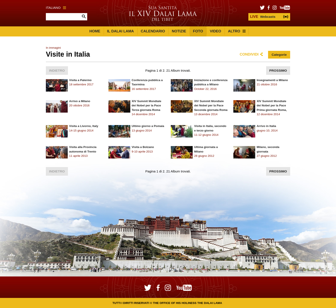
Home (94, 31)
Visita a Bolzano (143, 147)
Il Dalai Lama (120, 31)
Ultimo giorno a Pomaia (148, 126)
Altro (237, 31)
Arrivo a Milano (79, 101)
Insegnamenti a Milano (272, 80)
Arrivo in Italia (266, 126)
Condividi (249, 54)
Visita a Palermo (80, 80)
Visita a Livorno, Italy (83, 126)
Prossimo (278, 70)
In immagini (53, 47)
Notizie (179, 31)
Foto (198, 31)
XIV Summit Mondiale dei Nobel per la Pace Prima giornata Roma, (272, 106)
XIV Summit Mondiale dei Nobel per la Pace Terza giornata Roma (146, 106)
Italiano (56, 7)
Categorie (279, 54)
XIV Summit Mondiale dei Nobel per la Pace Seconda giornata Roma (211, 106)
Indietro (57, 70)
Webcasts (262, 17)
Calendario (153, 31)
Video (215, 31)
